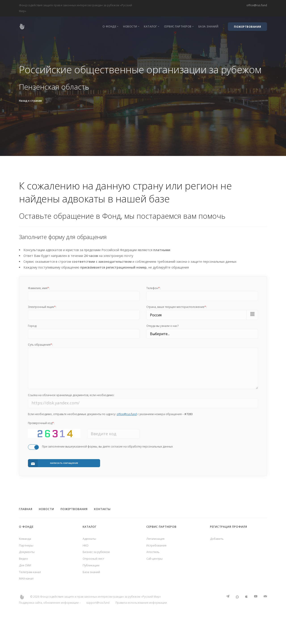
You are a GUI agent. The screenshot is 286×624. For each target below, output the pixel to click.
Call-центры (155, 559)
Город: (32, 326)
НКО (86, 544)
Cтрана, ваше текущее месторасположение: (176, 307)
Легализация (156, 537)
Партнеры (26, 544)
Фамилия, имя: (39, 288)
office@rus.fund (256, 5)
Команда (25, 537)
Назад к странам (30, 101)
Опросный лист (94, 559)
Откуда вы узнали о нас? (162, 326)
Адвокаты (90, 537)
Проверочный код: (41, 426)
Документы (27, 552)
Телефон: (153, 288)
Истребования (157, 544)
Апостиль (153, 552)
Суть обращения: (40, 345)
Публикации (92, 566)
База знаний (208, 26)
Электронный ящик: (42, 307)
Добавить (217, 537)
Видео (24, 559)
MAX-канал (27, 581)
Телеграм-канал (31, 573)
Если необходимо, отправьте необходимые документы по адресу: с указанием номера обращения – (110, 417)
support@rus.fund (97, 605)
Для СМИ (26, 566)
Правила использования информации (141, 605)
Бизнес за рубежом (97, 552)
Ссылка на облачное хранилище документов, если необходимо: (71, 398)
